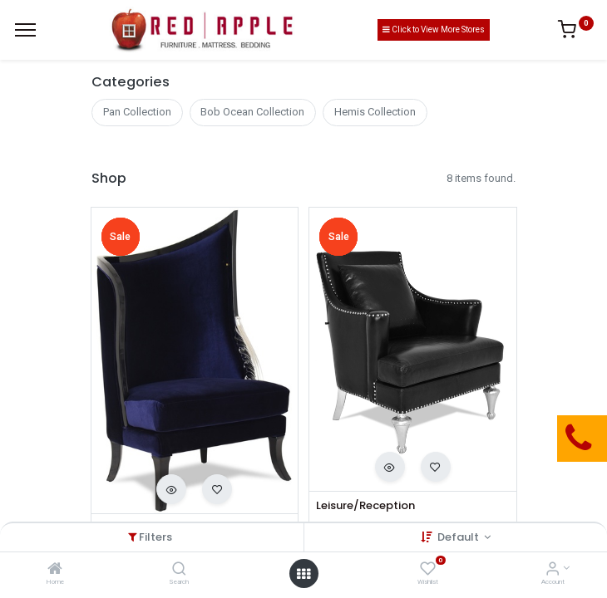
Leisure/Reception (365, 505)
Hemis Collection (375, 111)
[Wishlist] (428, 570)
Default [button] (459, 537)
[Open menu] (303, 574)
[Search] (179, 570)
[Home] (54, 570)
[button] (171, 489)
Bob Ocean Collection (252, 111)
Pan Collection (137, 111)
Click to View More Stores (433, 29)
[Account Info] (552, 570)
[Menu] (25, 30)
